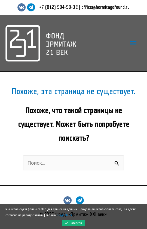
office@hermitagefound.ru (105, 7)
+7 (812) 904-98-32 (58, 7)
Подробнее (65, 215)
